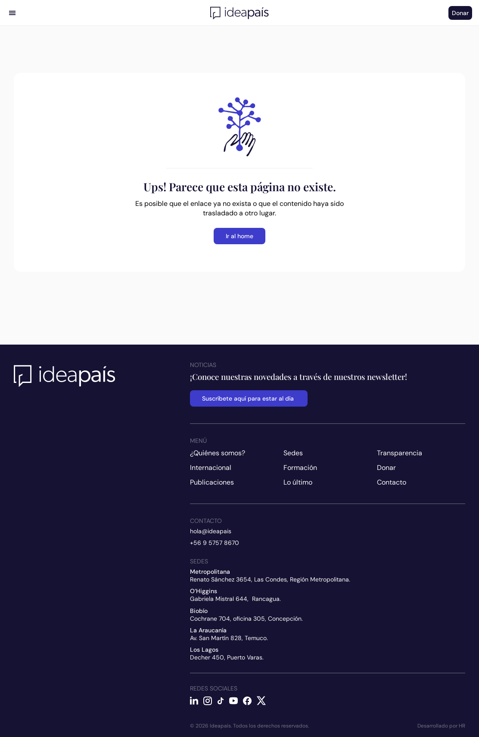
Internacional (210, 467)
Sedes (293, 452)
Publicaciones (212, 482)
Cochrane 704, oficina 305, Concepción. (246, 618)
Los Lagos (204, 649)
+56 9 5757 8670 (214, 543)
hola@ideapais (210, 531)
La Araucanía (208, 630)
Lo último (297, 482)
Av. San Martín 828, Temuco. (229, 638)
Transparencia (399, 452)
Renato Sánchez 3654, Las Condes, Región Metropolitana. (270, 579)
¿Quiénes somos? (217, 452)
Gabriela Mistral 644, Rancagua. (235, 599)
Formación (300, 467)
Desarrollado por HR (441, 725)
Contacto (391, 482)
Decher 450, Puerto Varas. (227, 657)
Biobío (199, 611)
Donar (386, 467)
